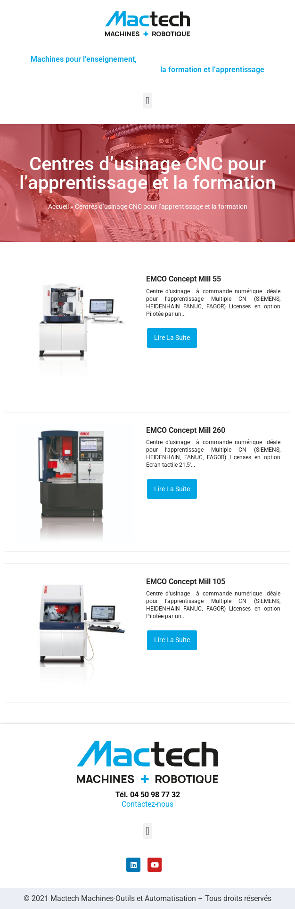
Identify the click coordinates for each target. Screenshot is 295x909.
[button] (147, 100)
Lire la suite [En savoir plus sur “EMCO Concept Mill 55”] (172, 337)
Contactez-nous (147, 804)
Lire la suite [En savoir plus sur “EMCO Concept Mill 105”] (172, 640)
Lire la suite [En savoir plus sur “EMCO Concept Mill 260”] (172, 489)
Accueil (58, 206)
